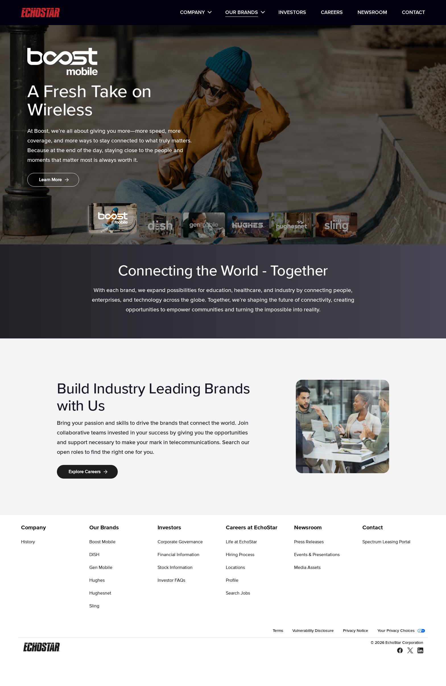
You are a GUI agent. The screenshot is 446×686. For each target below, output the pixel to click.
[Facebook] (398, 651)
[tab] (113, 218)
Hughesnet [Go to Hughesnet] (100, 593)
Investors (292, 12)
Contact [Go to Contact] (372, 527)
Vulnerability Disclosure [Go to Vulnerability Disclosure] (313, 631)
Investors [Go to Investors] (169, 527)
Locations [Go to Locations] (235, 567)
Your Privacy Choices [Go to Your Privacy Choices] (396, 631)
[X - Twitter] (408, 651)
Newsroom (372, 12)
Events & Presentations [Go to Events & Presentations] (317, 554)
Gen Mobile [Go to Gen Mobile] (100, 567)
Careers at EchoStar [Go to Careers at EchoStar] (251, 527)
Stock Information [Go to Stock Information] (175, 567)
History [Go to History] (28, 542)
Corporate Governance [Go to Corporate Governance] (180, 542)
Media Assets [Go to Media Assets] (307, 567)
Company (192, 12)
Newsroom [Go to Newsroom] (308, 527)
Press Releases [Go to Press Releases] (309, 542)
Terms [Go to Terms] (278, 631)
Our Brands (241, 12)
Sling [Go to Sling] (94, 606)
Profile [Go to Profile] (232, 580)
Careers (332, 12)
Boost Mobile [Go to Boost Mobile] (102, 542)
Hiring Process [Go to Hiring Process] (240, 554)
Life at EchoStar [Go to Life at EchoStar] (241, 542)
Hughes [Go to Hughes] (97, 580)
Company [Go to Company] (33, 527)
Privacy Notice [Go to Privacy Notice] (355, 631)
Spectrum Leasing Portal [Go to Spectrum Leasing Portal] (386, 542)
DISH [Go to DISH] (94, 554)
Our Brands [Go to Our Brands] (104, 527)
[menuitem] (195, 12)
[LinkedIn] (418, 651)
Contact (413, 12)
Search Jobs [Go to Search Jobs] (238, 593)
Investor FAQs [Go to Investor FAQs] (171, 580)
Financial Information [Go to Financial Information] (178, 554)
